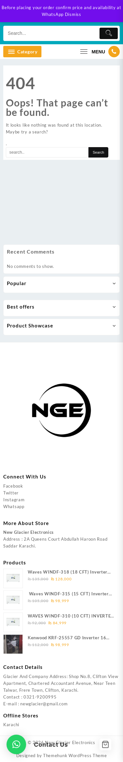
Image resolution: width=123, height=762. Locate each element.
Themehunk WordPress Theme (75, 755)
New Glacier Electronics (70, 742)
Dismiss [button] (73, 14)
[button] (16, 744)
